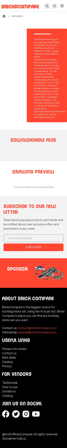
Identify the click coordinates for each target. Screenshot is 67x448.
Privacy (7, 366)
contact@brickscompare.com (37, 328)
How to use (9, 387)
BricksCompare (20, 6)
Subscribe (33, 247)
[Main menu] (62, 5)
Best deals (9, 357)
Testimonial (9, 382)
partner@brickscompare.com (37, 332)
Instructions (17, 16)
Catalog (7, 362)
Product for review (14, 349)
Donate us (9, 391)
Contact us (9, 353)
